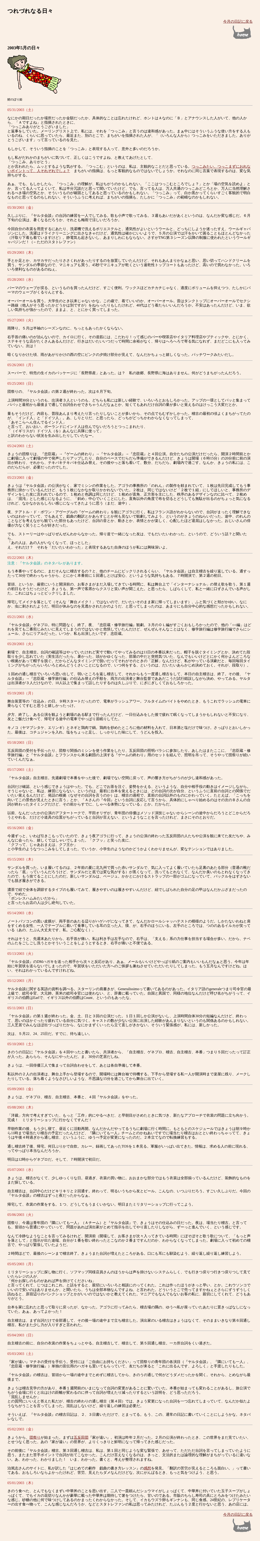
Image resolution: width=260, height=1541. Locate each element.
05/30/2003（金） (21, 207)
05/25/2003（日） (21, 383)
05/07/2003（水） (21, 1170)
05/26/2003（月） (21, 365)
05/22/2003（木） (21, 558)
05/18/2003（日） (21, 742)
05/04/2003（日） (21, 1335)
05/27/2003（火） (21, 320)
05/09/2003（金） (21, 1089)
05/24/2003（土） (21, 446)
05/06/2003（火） (21, 1215)
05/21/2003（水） (21, 617)
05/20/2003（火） (21, 644)
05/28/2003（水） (21, 279)
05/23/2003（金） (21, 477)
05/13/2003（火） (21, 954)
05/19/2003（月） (21, 693)
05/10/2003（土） (21, 1044)
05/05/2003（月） (21, 1264)
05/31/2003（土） (21, 110)
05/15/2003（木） (21, 859)
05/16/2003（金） (21, 828)
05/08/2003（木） (21, 1107)
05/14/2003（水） (21, 913)
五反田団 (81, 1437)
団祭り (35, 1437)
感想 (147, 1468)
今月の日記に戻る (238, 21)
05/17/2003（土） (21, 770)
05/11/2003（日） (21, 1008)
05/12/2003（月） (21, 981)
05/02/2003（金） (21, 1429)
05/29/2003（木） (21, 252)
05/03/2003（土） (21, 1354)
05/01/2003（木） (21, 1483)
